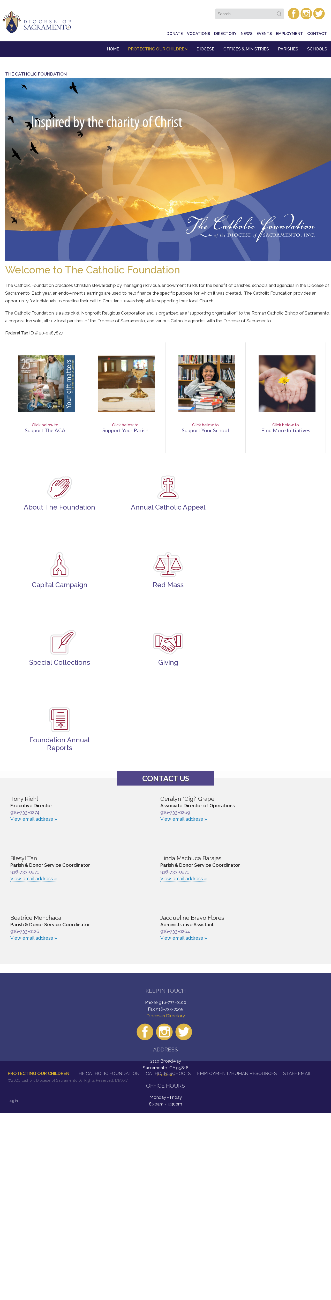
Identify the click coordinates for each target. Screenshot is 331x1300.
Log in (13, 1101)
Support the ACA (45, 430)
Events (264, 33)
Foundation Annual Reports (59, 744)
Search (280, 12)
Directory (225, 33)
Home (113, 49)
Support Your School (205, 430)
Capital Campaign (59, 585)
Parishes (288, 49)
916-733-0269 (175, 812)
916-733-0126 (24, 931)
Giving (168, 662)
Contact (317, 33)
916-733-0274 (25, 812)
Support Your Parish (125, 430)
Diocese (205, 49)
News (246, 33)
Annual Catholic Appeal (168, 507)
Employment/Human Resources (237, 1073)
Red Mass (168, 585)
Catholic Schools (168, 1073)
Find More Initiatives (285, 430)
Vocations (198, 33)
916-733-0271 (24, 872)
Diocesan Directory (165, 1015)
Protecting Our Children (157, 49)
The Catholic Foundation (108, 1073)
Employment (289, 33)
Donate (175, 33)
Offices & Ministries (246, 49)
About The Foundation (59, 507)
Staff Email (297, 1073)
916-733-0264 (175, 931)
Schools (317, 49)
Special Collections (59, 662)
